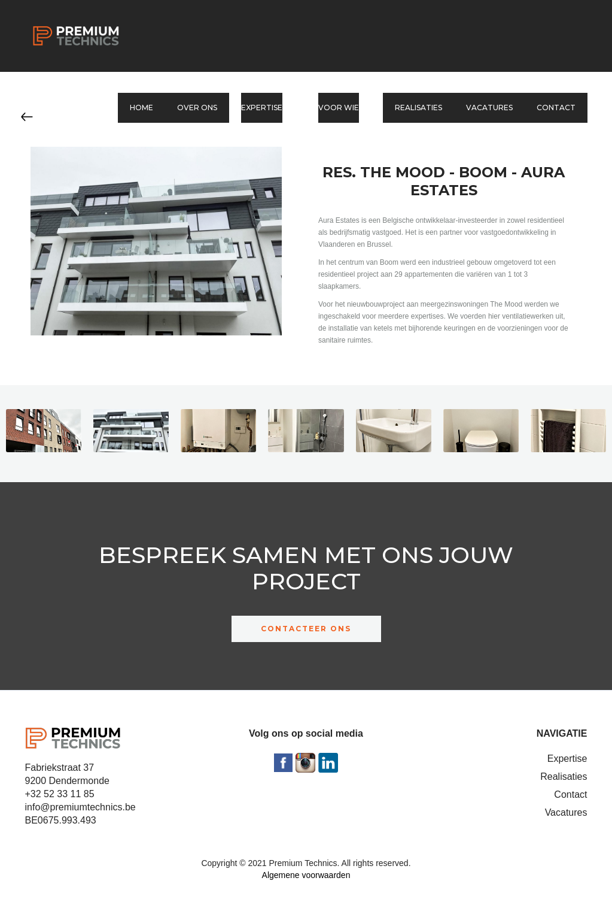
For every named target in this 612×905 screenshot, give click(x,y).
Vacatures (489, 107)
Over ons (197, 107)
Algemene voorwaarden (306, 875)
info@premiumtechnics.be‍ (80, 807)
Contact (556, 107)
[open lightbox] (43, 433)
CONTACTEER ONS (306, 628)
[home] (76, 36)
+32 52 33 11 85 (60, 794)
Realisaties (418, 107)
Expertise (567, 758)
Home (141, 107)
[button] (267, 108)
